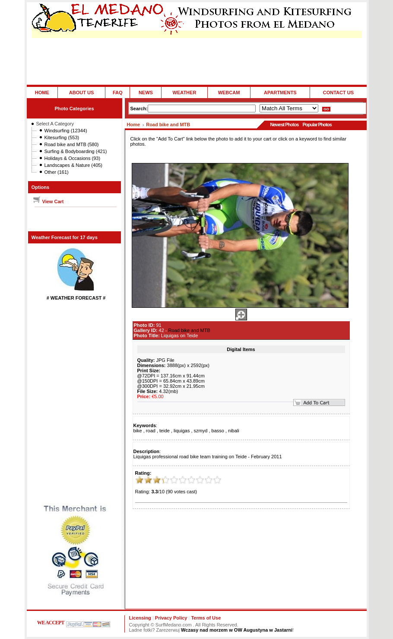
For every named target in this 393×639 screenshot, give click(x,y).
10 (217, 480)
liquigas (182, 430)
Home (133, 124)
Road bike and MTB (168, 124)
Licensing (140, 617)
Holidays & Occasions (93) (72, 158)
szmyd (201, 430)
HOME (42, 92)
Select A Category (55, 123)
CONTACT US (338, 92)
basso (218, 430)
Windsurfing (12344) (65, 130)
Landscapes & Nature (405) (73, 165)
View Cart (48, 201)
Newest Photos (284, 124)
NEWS (146, 92)
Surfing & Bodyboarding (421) (75, 151)
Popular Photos (316, 124)
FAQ (118, 92)
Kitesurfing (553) (61, 137)
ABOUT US (81, 92)
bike (137, 430)
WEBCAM (229, 92)
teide (164, 430)
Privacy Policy (171, 617)
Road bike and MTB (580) (71, 144)
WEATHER (184, 92)
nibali (233, 430)
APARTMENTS (280, 92)
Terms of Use (206, 617)
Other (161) (56, 172)
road (150, 430)
